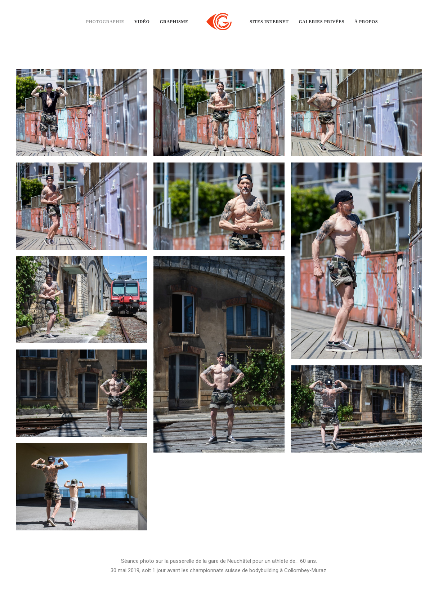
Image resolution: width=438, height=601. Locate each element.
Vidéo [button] (141, 21)
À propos (366, 21)
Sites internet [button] (269, 21)
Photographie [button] (105, 21)
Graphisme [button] (174, 21)
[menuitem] (105, 21)
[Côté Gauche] (219, 21)
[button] (81, 112)
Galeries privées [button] (321, 21)
